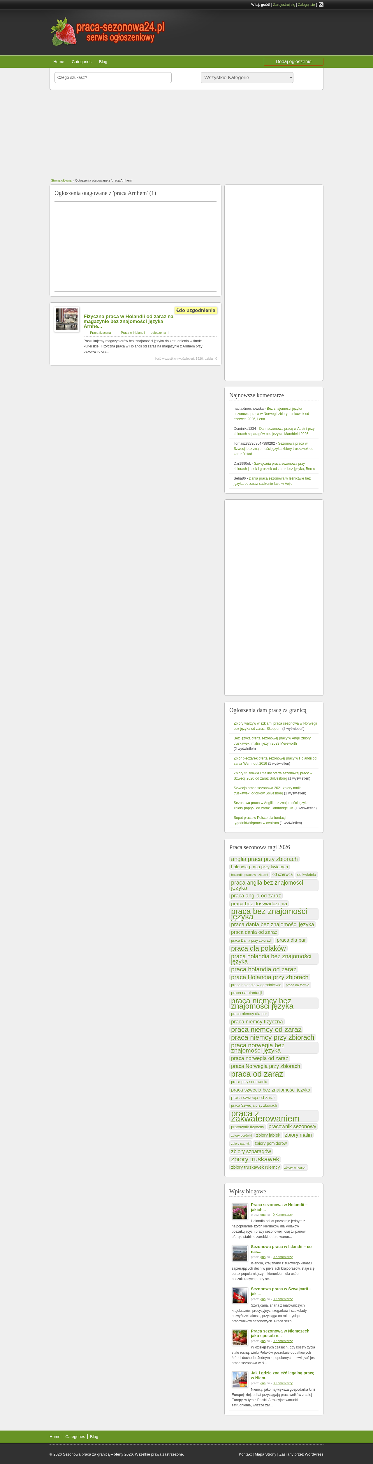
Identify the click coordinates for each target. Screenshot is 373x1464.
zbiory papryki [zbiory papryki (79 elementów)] (240, 1143)
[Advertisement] (186, 133)
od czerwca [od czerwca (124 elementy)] (282, 874)
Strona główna (61, 180)
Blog (103, 61)
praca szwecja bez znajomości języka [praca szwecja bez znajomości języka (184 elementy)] (270, 1089)
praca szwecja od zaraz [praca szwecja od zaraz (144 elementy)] (253, 1097)
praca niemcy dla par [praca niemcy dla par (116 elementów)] (249, 1014)
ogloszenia (158, 332)
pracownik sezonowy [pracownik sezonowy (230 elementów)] (292, 1126)
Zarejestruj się (284, 5)
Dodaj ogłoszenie (294, 61)
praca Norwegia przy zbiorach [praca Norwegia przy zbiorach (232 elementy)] (265, 1066)
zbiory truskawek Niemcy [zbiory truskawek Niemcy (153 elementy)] (255, 1167)
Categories (82, 61)
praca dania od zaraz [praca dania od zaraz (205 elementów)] (254, 932)
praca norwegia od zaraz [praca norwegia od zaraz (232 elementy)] (259, 1058)
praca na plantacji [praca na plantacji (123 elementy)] (246, 993)
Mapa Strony (265, 1454)
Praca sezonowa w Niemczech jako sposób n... (280, 1333)
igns (262, 1214)
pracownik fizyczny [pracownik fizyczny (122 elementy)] (247, 1127)
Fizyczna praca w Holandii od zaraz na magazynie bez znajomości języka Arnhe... (128, 321)
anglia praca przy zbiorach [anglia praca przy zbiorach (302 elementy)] (264, 859)
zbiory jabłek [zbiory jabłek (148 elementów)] (268, 1135)
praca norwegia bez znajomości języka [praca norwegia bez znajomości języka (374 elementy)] (257, 1048)
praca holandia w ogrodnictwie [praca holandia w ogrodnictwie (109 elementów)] (256, 985)
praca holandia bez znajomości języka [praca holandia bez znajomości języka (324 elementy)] (271, 959)
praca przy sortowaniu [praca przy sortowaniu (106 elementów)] (249, 1082)
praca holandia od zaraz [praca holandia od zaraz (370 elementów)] (263, 969)
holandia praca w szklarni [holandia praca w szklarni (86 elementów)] (249, 874)
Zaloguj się (306, 5)
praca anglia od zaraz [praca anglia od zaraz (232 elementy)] (256, 896)
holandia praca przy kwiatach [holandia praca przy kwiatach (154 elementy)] (259, 866)
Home (58, 61)
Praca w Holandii (133, 332)
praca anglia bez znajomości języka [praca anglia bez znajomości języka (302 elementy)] (267, 885)
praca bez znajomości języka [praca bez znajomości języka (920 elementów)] (269, 914)
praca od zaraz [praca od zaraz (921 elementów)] (257, 1074)
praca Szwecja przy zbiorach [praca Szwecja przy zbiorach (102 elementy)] (254, 1105)
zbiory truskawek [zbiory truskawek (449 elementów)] (255, 1159)
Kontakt (245, 1454)
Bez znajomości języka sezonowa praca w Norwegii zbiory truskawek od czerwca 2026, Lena (271, 414)
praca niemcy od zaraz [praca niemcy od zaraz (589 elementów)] (266, 1029)
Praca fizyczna (100, 332)
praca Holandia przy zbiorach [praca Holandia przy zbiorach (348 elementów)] (270, 977)
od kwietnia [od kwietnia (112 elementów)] (306, 874)
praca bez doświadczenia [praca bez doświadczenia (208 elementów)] (259, 903)
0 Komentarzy (283, 1214)
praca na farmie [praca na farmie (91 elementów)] (297, 985)
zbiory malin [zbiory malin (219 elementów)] (298, 1135)
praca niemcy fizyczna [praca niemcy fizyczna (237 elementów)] (257, 1022)
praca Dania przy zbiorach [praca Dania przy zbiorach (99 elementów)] (251, 940)
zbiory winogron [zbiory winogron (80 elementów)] (295, 1167)
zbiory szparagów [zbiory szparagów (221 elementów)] (251, 1151)
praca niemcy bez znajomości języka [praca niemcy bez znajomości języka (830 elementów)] (262, 1003)
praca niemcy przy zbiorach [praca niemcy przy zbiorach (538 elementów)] (272, 1037)
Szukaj (307, 77)
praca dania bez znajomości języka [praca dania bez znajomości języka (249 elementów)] (272, 924)
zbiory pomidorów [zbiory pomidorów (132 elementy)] (271, 1143)
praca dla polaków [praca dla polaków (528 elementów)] (258, 948)
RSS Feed (321, 4)
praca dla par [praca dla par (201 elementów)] (291, 940)
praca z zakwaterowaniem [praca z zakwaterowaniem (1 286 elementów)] (265, 1116)
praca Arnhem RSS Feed (214, 191)
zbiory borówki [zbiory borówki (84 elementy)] (241, 1135)
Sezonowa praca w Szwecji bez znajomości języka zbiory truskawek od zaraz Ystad (273, 448)
